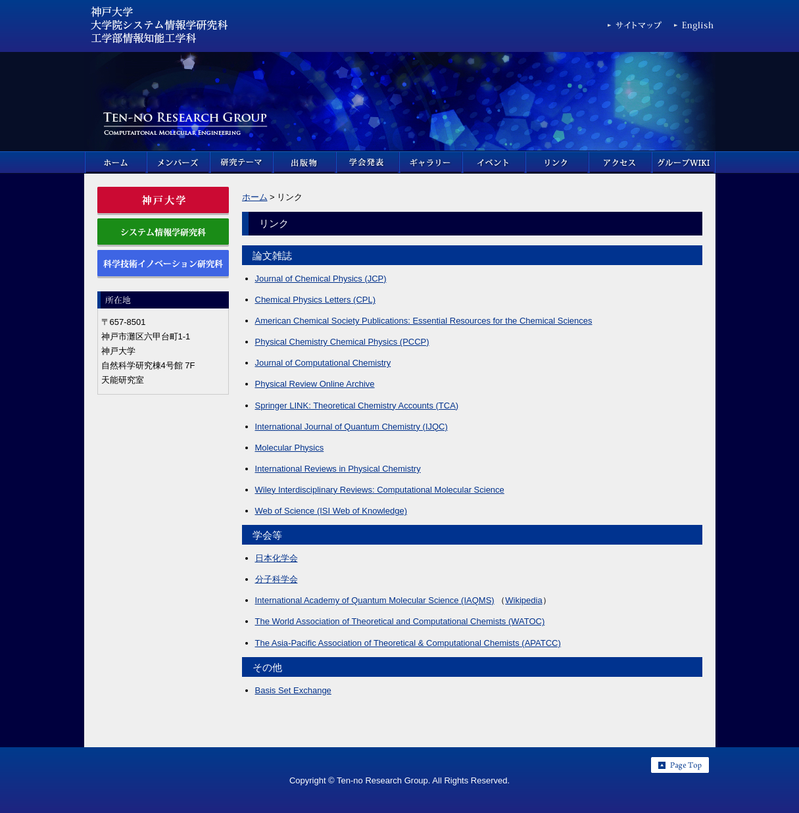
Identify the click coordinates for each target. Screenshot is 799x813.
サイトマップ (635, 28)
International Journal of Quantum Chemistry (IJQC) (351, 426)
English (694, 28)
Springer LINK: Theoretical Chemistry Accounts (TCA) (357, 405)
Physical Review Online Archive (315, 384)
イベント (494, 162)
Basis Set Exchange (293, 690)
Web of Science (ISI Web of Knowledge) (331, 511)
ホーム (115, 162)
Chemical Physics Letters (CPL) (315, 300)
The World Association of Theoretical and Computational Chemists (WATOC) (400, 621)
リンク (557, 162)
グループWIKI (683, 162)
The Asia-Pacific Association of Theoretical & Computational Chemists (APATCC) (408, 643)
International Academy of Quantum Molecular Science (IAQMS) (375, 600)
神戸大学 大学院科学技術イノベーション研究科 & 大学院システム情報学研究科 (159, 28)
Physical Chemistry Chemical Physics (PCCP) (342, 342)
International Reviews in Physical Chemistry (338, 469)
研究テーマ (242, 162)
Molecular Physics (289, 448)
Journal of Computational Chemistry (323, 363)
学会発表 (368, 162)
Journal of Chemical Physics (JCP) (321, 278)
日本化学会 (276, 558)
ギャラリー (431, 162)
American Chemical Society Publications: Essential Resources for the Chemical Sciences (424, 321)
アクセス (620, 162)
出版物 (305, 162)
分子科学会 (276, 579)
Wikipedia (523, 600)
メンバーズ (178, 162)
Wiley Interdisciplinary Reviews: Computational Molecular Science (379, 490)
